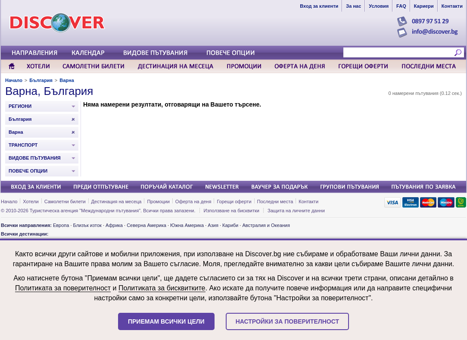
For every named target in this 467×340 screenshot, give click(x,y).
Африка (114, 225)
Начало (13, 80)
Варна (66, 80)
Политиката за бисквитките (161, 288)
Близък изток (87, 225)
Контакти (308, 201)
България (41, 80)
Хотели (30, 201)
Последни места (275, 201)
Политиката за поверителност (63, 288)
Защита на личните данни (296, 210)
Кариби (230, 225)
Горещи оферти (234, 201)
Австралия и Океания (266, 225)
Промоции (158, 201)
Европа (61, 225)
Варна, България (49, 91)
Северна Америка (146, 225)
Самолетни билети (65, 201)
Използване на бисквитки (231, 210)
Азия (213, 225)
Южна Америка (187, 225)
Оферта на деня (193, 201)
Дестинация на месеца (116, 201)
